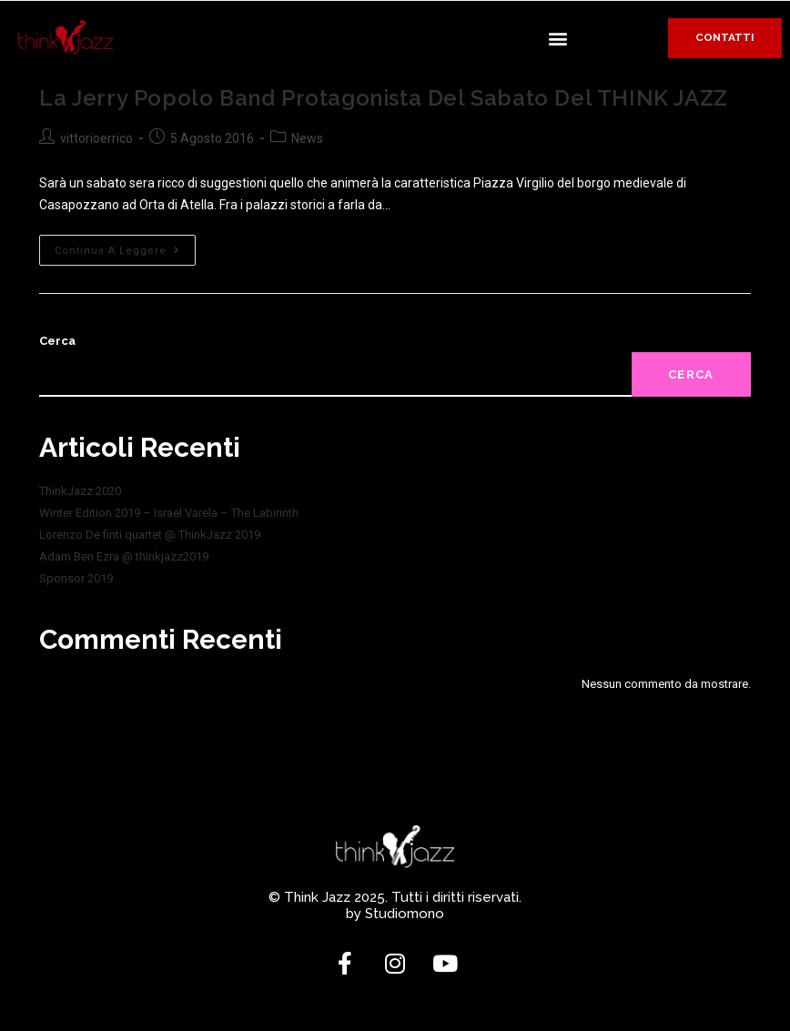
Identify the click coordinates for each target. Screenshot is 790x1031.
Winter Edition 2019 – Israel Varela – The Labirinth (169, 513)
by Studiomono (395, 913)
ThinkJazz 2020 (80, 491)
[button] (558, 38)
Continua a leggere (125, 246)
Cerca (57, 341)
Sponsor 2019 (76, 578)
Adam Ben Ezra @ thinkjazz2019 (123, 556)
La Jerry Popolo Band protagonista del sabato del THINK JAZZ (383, 98)
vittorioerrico (96, 138)
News (307, 138)
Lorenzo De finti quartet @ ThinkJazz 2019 (149, 534)
